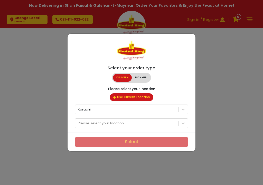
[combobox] (78, 109)
